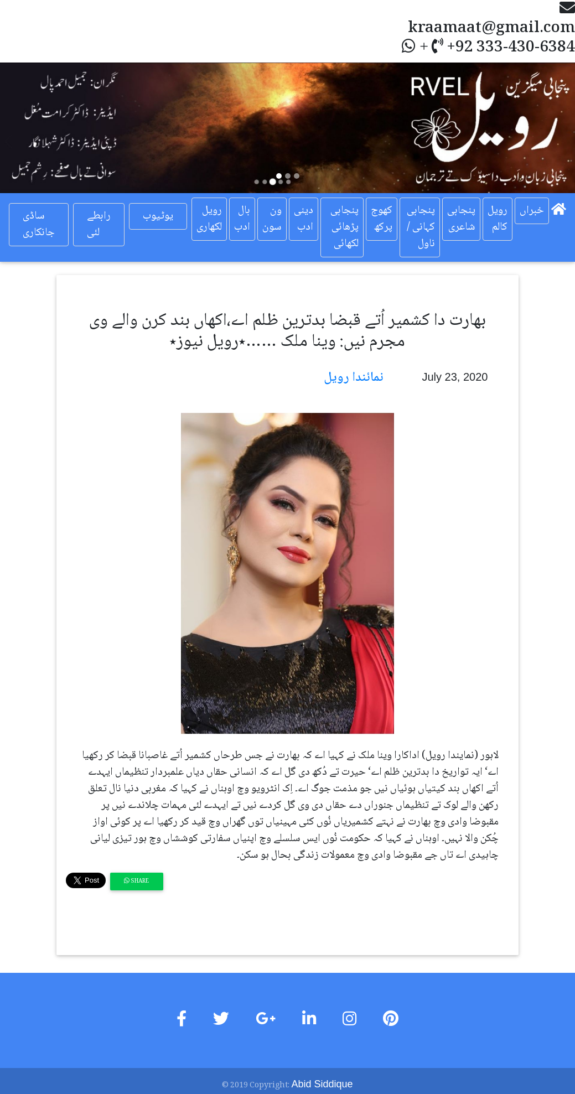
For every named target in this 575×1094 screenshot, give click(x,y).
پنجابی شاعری (461, 219)
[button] (43, 128)
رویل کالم (497, 219)
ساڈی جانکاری (39, 224)
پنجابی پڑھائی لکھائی (344, 227)
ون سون (272, 219)
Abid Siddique (322, 1084)
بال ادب (242, 219)
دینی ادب (303, 219)
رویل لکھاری (209, 219)
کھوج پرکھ (381, 219)
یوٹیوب (158, 216)
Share (136, 881)
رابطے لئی (99, 224)
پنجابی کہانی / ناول (421, 227)
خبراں (532, 210)
